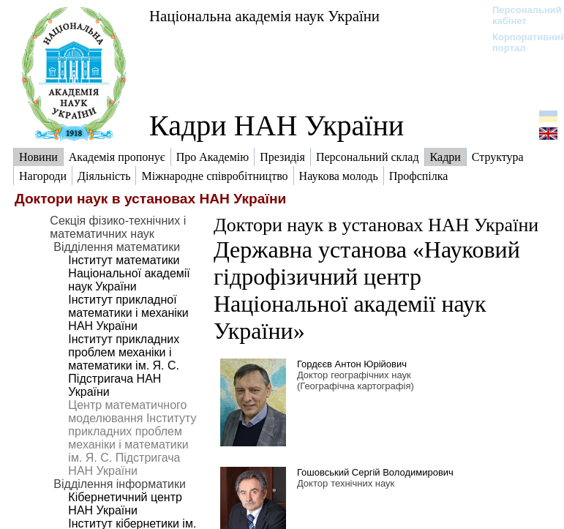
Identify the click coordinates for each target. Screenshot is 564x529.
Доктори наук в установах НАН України (376, 225)
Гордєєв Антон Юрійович (352, 364)
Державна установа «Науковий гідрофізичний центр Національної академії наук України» (367, 290)
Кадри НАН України (276, 125)
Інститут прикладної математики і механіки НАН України (128, 312)
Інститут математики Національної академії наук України (128, 273)
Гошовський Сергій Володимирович (375, 472)
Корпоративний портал (519, 42)
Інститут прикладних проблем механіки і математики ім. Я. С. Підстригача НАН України (123, 365)
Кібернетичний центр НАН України (125, 504)
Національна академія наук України (264, 15)
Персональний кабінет (519, 15)
